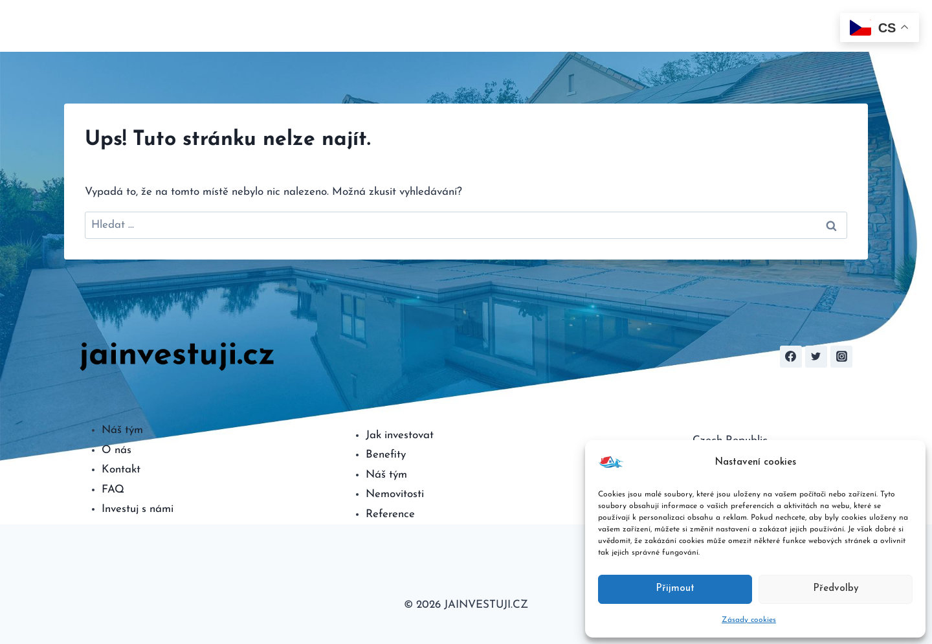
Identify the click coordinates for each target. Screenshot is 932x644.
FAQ (765, 25)
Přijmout (675, 589)
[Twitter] (816, 357)
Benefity (386, 454)
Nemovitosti (395, 494)
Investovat (524, 25)
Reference (390, 514)
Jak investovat (400, 435)
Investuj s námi (137, 509)
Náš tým (122, 430)
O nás (471, 25)
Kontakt (809, 25)
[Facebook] (791, 357)
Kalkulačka (589, 25)
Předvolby (836, 589)
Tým (731, 25)
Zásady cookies (749, 620)
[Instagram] (841, 357)
